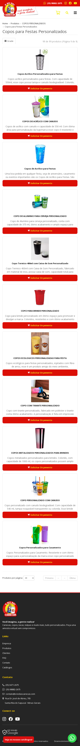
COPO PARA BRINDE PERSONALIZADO (40, 310)
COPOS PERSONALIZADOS (34, 23)
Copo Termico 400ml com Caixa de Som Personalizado (40, 263)
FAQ (4, 657)
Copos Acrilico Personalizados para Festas (40, 73)
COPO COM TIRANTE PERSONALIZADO (40, 405)
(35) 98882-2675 (54, 3)
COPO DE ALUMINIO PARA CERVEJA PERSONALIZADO (40, 216)
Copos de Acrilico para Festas (40, 168)
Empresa (6, 643)
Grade (8, 41)
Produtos (15, 23)
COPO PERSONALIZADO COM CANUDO (40, 500)
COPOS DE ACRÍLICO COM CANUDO (40, 121)
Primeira (49, 578)
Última (72, 578)
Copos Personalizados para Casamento (40, 547)
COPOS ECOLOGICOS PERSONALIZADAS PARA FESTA (40, 358)
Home (5, 23)
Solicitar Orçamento (40, 88)
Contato (6, 662)
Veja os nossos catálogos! (18, 739)
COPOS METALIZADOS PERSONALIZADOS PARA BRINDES (40, 452)
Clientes (6, 653)
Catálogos (7, 667)
